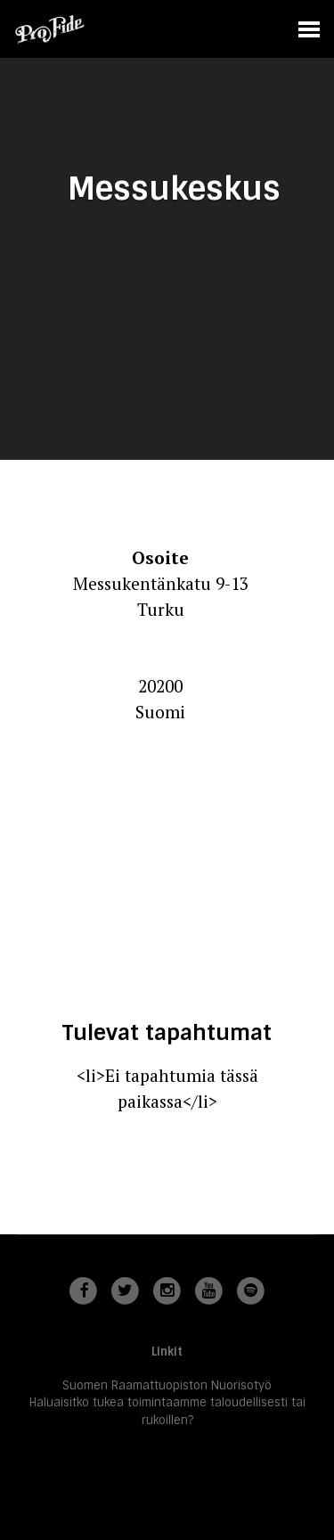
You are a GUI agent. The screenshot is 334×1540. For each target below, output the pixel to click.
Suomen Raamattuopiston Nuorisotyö (167, 1385)
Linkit (167, 1351)
